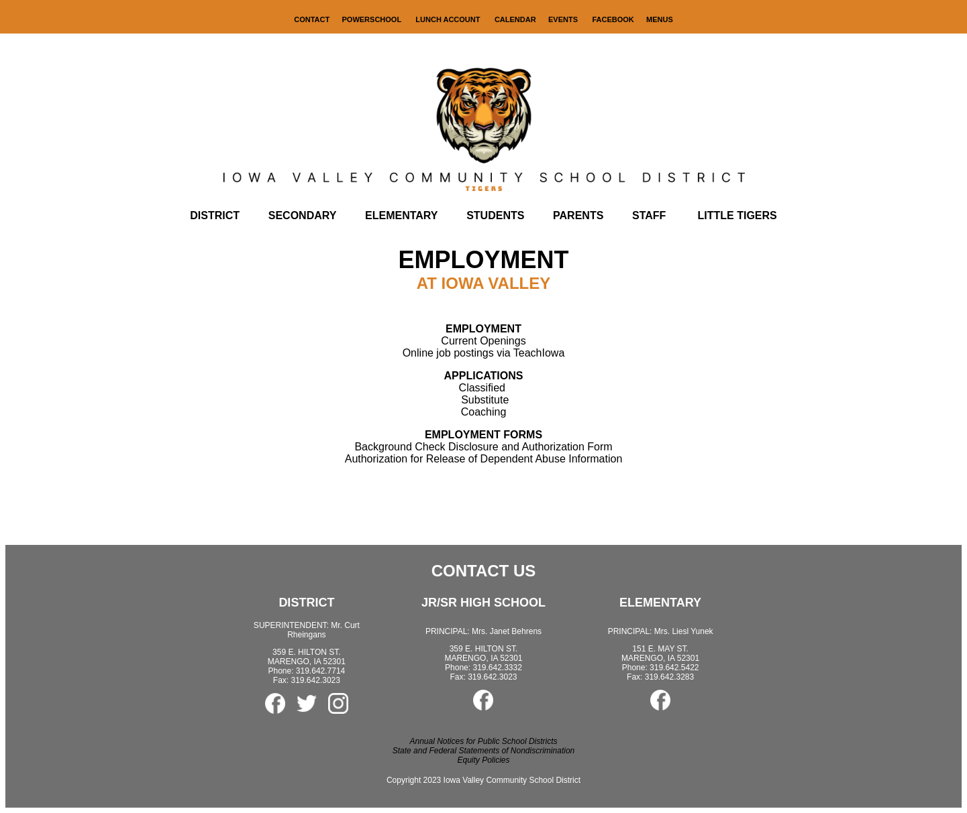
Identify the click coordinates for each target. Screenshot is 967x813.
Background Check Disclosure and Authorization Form (483, 440)
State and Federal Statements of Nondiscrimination (483, 750)
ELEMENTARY (401, 215)
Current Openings (483, 341)
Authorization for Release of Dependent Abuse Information (484, 458)
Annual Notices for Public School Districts (483, 741)
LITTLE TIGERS (737, 215)
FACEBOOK (612, 19)
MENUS (659, 19)
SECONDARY (302, 215)
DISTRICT (215, 215)
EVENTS (563, 19)
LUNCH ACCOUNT (448, 19)
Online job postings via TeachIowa (484, 353)
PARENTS (578, 215)
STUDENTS (495, 215)
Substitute (485, 399)
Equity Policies (483, 760)
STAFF (649, 215)
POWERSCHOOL (372, 19)
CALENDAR (515, 19)
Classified (482, 387)
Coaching (484, 412)
